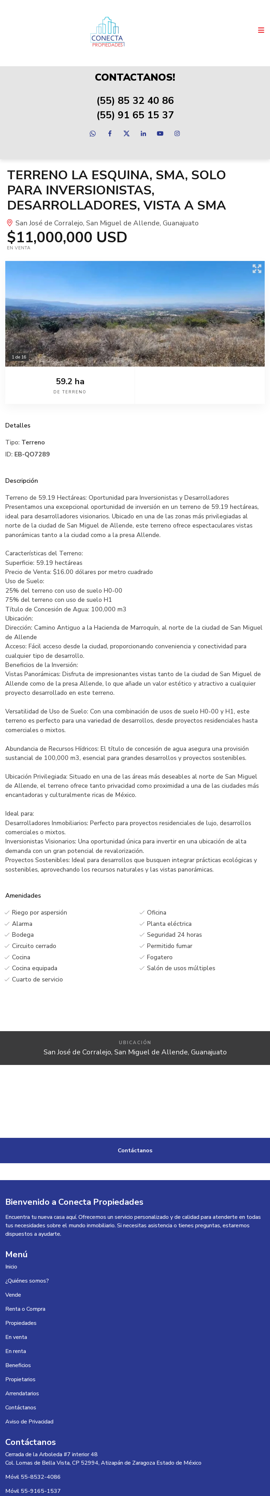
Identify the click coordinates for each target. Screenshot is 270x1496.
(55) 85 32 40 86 (135, 100)
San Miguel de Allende (123, 223)
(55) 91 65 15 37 (135, 115)
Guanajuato (181, 223)
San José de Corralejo (49, 223)
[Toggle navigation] (261, 30)
